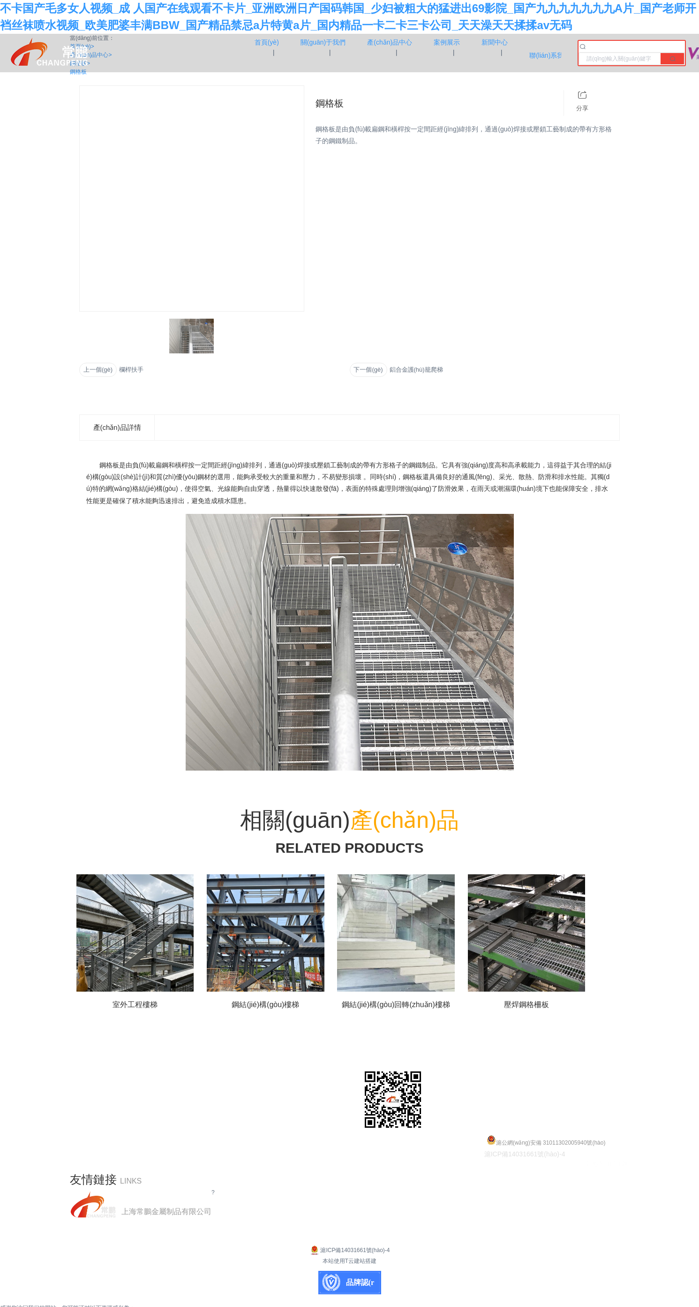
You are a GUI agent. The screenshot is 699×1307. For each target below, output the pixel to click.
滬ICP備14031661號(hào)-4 (349, 1250)
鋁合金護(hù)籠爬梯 (416, 369)
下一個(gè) (368, 369)
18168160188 (557, 1086)
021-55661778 (550, 1072)
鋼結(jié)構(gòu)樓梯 (269, 1086)
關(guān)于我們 (95, 1072)
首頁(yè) (84, 1058)
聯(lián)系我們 (93, 1128)
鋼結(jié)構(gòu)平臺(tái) (276, 1058)
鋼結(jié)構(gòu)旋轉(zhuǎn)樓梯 (290, 1100)
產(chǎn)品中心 (95, 1086)
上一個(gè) (98, 369)
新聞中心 (85, 1114)
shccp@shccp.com (557, 1100)
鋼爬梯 (247, 1128)
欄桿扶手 (131, 369)
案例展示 (85, 1100)
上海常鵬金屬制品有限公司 (166, 1211)
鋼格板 (247, 1072)
